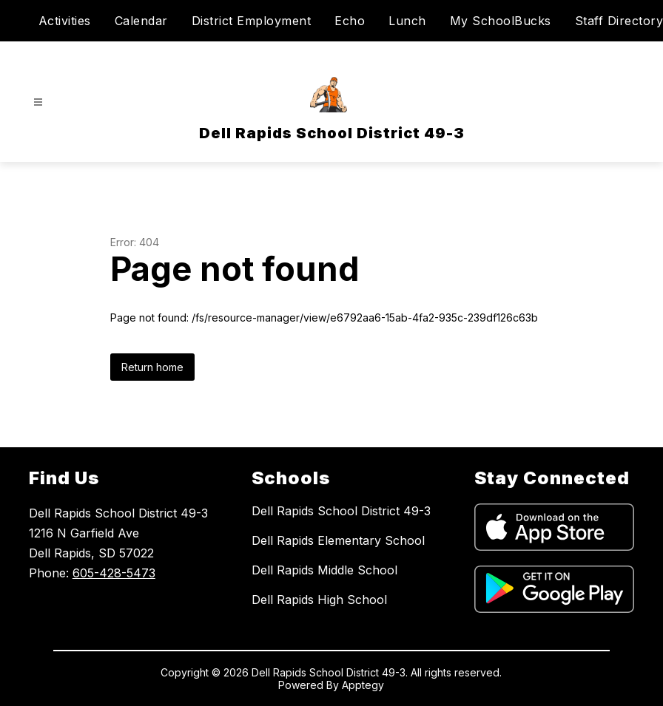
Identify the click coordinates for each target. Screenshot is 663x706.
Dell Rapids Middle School (324, 570)
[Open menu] (38, 102)
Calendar (141, 20)
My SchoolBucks (500, 20)
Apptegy (363, 685)
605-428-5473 (114, 573)
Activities (64, 20)
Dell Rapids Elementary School (338, 540)
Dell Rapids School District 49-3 (341, 510)
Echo (349, 20)
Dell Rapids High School (319, 599)
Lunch (407, 20)
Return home (152, 367)
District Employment (252, 20)
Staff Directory (619, 20)
